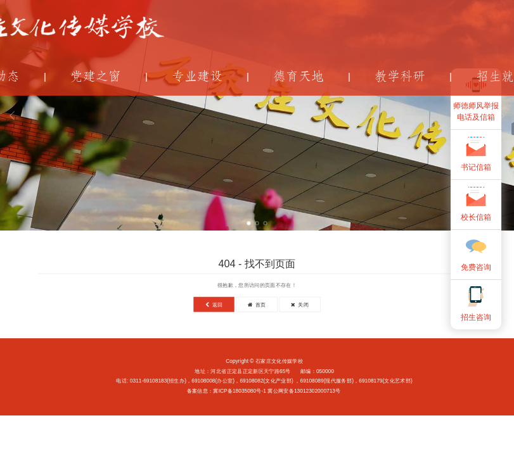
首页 (257, 304)
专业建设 (197, 76)
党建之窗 (95, 76)
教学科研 (400, 76)
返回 (213, 304)
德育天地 (298, 76)
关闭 (300, 304)
